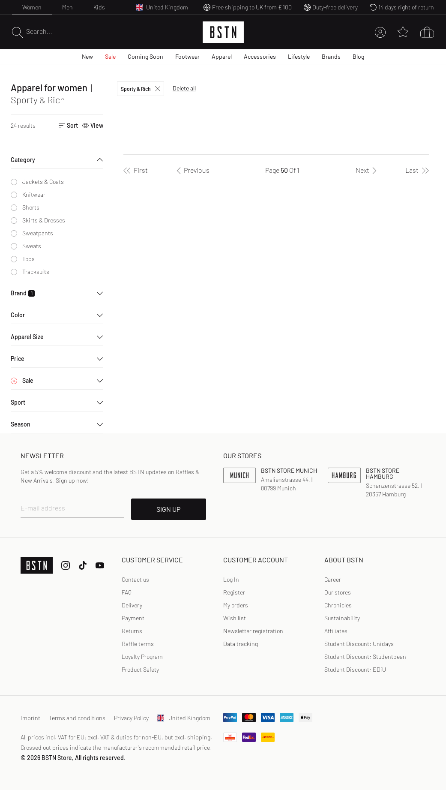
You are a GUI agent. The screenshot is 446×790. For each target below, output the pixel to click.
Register (234, 592)
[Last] (417, 170)
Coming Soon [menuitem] (145, 56)
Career (332, 579)
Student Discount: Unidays (359, 643)
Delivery (132, 605)
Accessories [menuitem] (260, 56)
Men (67, 7)
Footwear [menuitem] (187, 56)
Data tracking (240, 643)
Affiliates (335, 630)
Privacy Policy (131, 717)
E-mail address (43, 508)
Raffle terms (138, 643)
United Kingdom (183, 717)
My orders (235, 605)
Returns (132, 630)
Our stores (337, 592)
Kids (99, 7)
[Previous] (192, 170)
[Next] (368, 170)
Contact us (135, 579)
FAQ (127, 592)
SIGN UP (168, 509)
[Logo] (223, 32)
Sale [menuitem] (110, 56)
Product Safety (140, 669)
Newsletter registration (253, 630)
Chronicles (338, 605)
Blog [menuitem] (358, 56)
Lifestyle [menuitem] (299, 56)
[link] (231, 579)
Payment (133, 618)
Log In (231, 579)
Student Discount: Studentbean (365, 656)
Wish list (234, 618)
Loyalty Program (142, 656)
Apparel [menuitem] (222, 56)
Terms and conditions (77, 717)
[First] (135, 170)
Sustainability (342, 618)
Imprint (30, 717)
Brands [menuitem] (331, 56)
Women (32, 7)
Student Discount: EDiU (355, 669)
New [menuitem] (87, 56)
